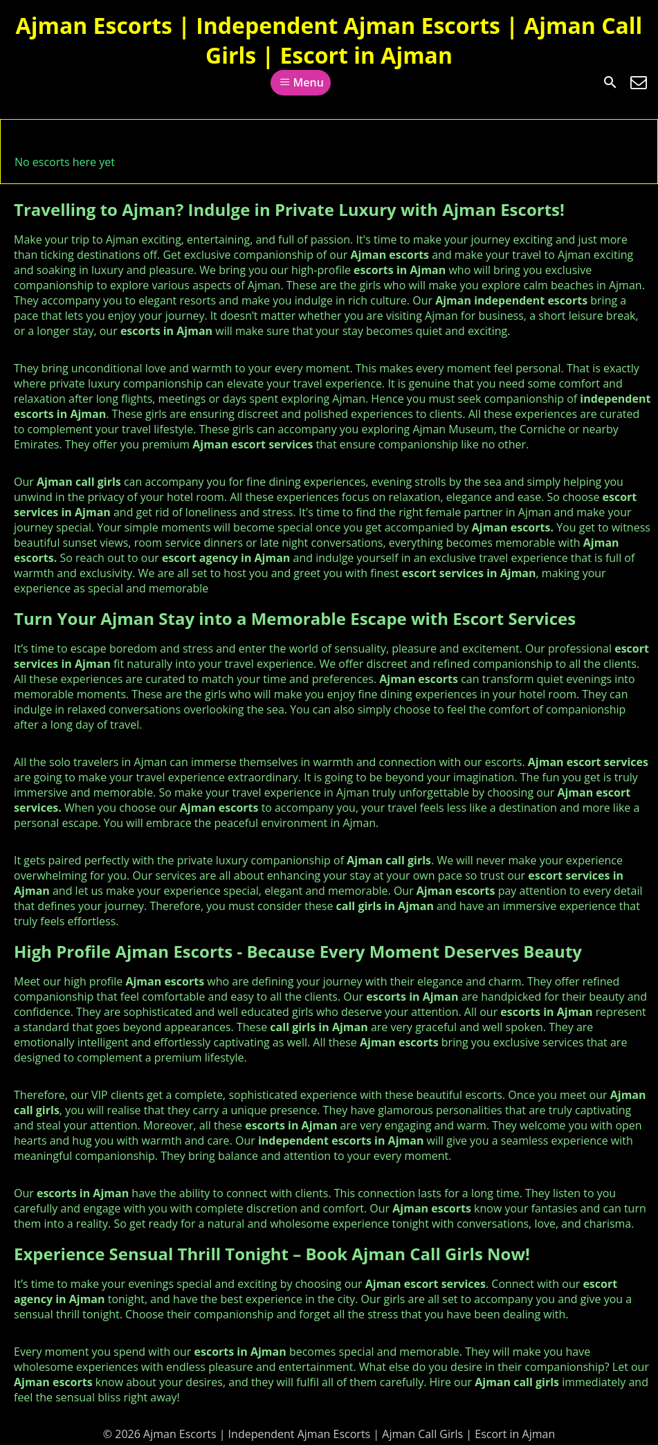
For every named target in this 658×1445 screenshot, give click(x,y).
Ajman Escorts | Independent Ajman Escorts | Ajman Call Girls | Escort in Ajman (329, 40)
